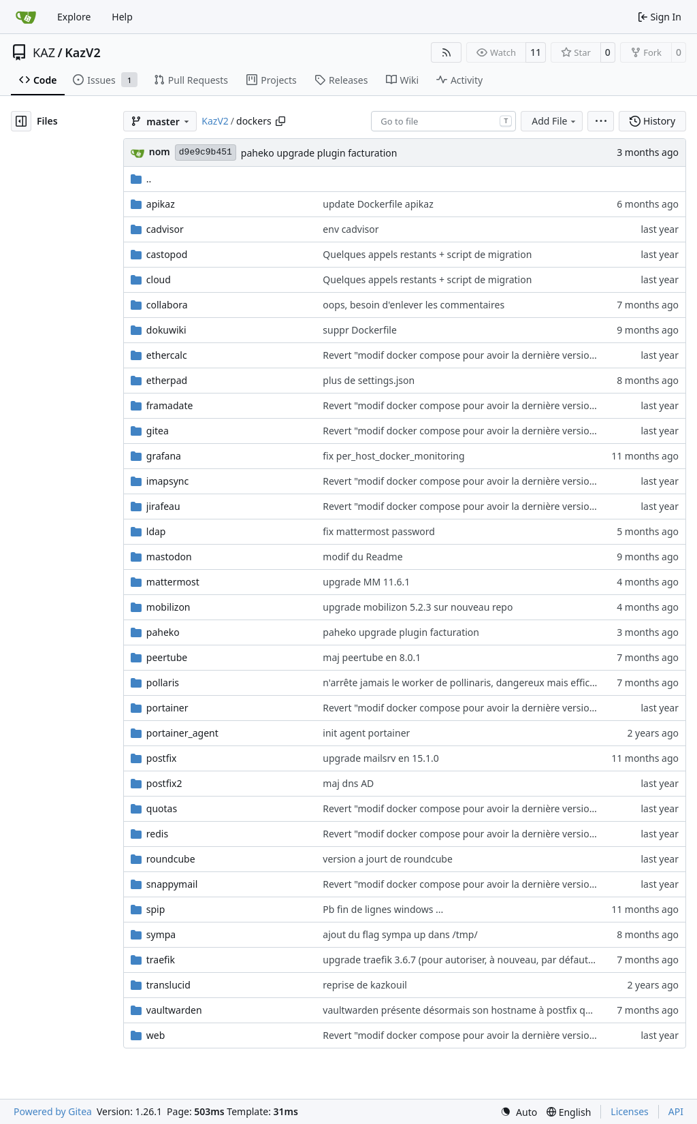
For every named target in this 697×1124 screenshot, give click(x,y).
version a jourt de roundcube (387, 858)
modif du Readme (362, 556)
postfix (161, 758)
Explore (74, 16)
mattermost (172, 581)
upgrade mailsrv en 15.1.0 (381, 758)
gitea (157, 430)
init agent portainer (366, 732)
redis (157, 833)
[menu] (600, 121)
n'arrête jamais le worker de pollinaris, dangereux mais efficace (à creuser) (488, 682)
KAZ (44, 52)
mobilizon (168, 606)
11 (535, 52)
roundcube (170, 858)
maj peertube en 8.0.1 (372, 657)
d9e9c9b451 (205, 152)
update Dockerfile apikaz (378, 203)
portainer (167, 707)
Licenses (630, 1111)
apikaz (160, 203)
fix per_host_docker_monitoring (393, 455)
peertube (166, 657)
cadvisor (165, 229)
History (652, 120)
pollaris (162, 682)
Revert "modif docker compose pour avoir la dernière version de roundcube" (493, 355)
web (155, 1035)
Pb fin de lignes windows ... (383, 909)
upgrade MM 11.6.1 (366, 581)
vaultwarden (174, 1009)
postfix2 (164, 783)
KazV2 (83, 52)
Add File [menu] (555, 120)
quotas (161, 808)
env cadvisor (350, 229)
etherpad (166, 380)
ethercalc (166, 355)
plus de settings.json (369, 380)
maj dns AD (348, 783)
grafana (163, 455)
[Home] (26, 17)
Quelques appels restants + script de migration (427, 254)
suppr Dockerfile (360, 329)
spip (155, 909)
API (675, 1111)
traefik (160, 959)
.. (141, 178)
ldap (156, 531)
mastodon (169, 556)
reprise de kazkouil (365, 984)
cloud (158, 279)
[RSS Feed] (446, 52)
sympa (161, 934)
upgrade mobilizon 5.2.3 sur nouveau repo (418, 606)
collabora (167, 304)
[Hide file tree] (21, 121)
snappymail (171, 884)
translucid (168, 984)
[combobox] (443, 121)
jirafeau (163, 506)
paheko (163, 632)
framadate (169, 405)
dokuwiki (166, 329)
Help (122, 16)
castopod (167, 254)
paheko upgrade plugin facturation (319, 152)
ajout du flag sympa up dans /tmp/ (400, 934)
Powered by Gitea (53, 1111)
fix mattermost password (379, 531)
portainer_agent (182, 732)
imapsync (167, 481)
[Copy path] (280, 121)
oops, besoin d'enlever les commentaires (413, 304)
